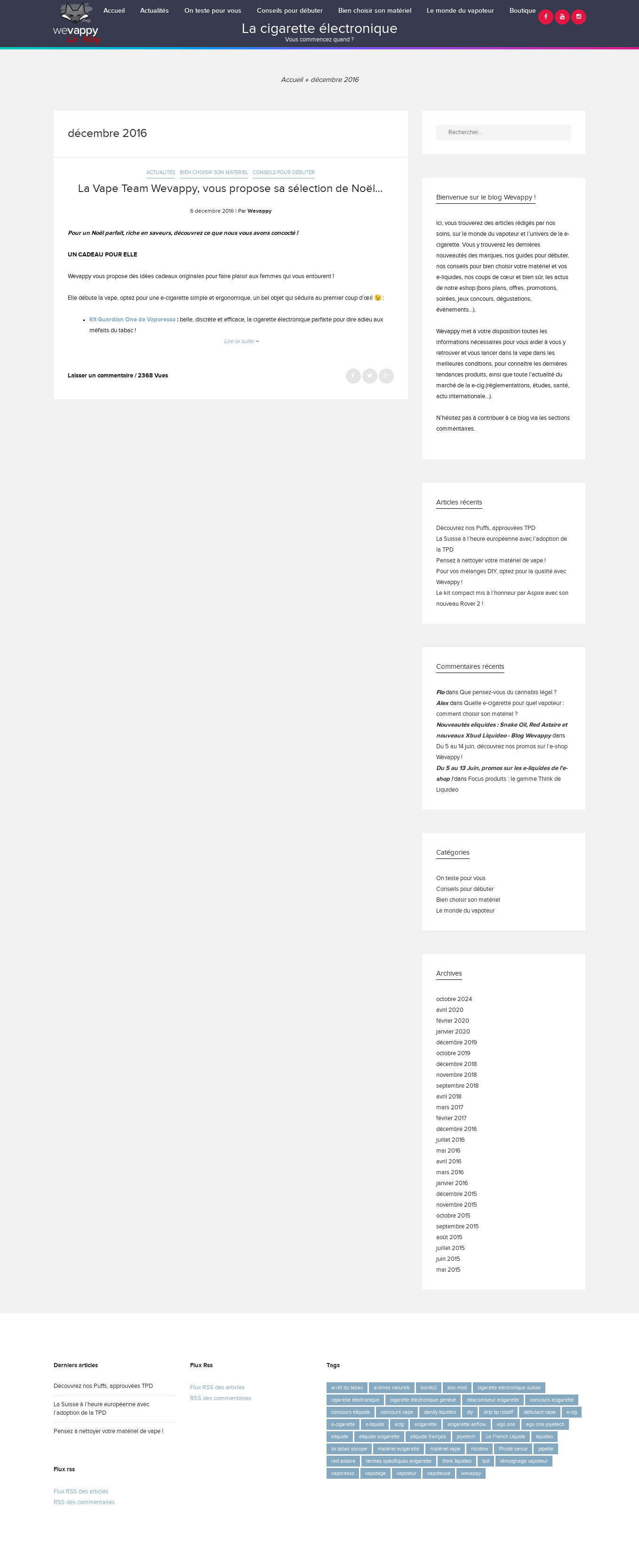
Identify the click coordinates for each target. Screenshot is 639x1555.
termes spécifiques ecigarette (398, 1461)
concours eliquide (350, 1412)
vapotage (375, 1473)
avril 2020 (449, 1010)
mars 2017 (449, 1108)
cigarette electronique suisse (509, 1387)
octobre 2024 (454, 999)
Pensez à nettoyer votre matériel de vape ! (491, 561)
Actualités (154, 11)
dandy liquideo (440, 1412)
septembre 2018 (457, 1086)
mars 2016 (450, 1173)
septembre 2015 (457, 1227)
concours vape (397, 1412)
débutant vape (540, 1412)
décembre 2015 (456, 1194)
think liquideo (456, 1461)
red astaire (343, 1461)
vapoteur (406, 1473)
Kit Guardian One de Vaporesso (132, 320)
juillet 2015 (450, 1248)
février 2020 (452, 1021)
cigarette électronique (355, 1400)
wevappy (471, 1473)
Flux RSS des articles (81, 1492)
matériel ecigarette (398, 1448)
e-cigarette (343, 1424)
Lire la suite (241, 341)
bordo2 (429, 1387)
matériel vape (445, 1448)
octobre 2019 (453, 1053)
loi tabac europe (349, 1448)
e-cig (572, 1412)
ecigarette (426, 1424)
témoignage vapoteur (524, 1461)
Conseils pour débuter (290, 11)
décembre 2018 (456, 1064)
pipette (545, 1448)
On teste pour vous (212, 11)
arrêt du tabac (347, 1387)
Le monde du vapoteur (460, 11)
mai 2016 (448, 1151)
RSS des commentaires (84, 1502)
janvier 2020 (453, 1032)
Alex (442, 703)
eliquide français (428, 1436)
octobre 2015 (453, 1216)
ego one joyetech (545, 1424)
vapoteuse (438, 1473)
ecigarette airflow (466, 1424)
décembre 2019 (456, 1043)
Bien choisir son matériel (374, 11)
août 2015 (449, 1237)
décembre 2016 (456, 1129)
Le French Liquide (505, 1436)
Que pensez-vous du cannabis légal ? (508, 692)
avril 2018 (449, 1097)
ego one (506, 1424)
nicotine (479, 1448)
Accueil (114, 11)
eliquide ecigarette (379, 1436)
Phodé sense (513, 1448)
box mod (457, 1387)
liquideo (544, 1436)
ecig (399, 1424)
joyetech (466, 1436)
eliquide (339, 1436)
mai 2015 (448, 1270)
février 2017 (451, 1118)
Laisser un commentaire (100, 376)
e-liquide (375, 1424)
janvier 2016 (452, 1183)
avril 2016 (449, 1162)
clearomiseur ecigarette (493, 1400)
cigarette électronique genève (423, 1400)
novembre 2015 (456, 1205)
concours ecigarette (552, 1400)
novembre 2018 (456, 1075)
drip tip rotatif (498, 1412)
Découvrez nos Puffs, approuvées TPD (485, 528)
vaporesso (342, 1473)
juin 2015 (448, 1259)
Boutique (523, 11)
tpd (485, 1461)
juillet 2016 (450, 1140)
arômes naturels (392, 1387)
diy (470, 1412)
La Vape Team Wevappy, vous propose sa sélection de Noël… (230, 188)
